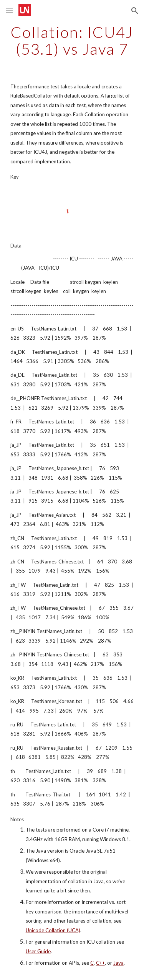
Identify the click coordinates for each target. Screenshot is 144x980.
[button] (9, 10)
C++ (100, 963)
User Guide (38, 951)
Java (118, 963)
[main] (72, 40)
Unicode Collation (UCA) (53, 930)
